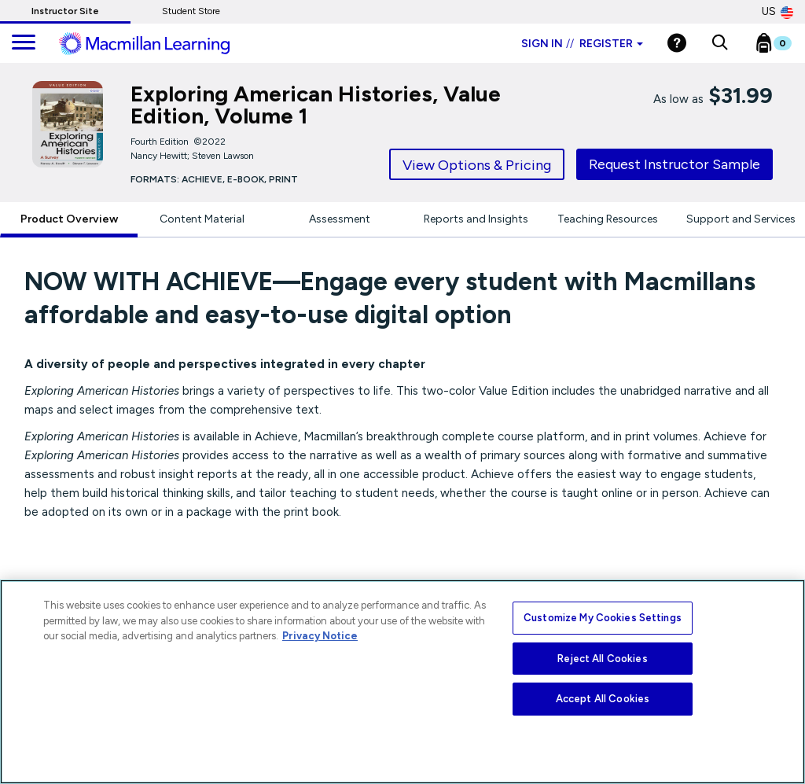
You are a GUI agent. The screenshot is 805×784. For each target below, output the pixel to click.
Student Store (191, 11)
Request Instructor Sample (674, 164)
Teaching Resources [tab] (607, 219)
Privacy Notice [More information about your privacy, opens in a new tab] (320, 636)
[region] (402, 682)
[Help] (676, 42)
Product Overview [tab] (69, 219)
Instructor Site (65, 11)
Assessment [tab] (339, 219)
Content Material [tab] (202, 219)
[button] (719, 43)
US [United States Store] (777, 12)
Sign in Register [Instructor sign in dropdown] (582, 43)
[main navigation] (23, 43)
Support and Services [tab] (741, 219)
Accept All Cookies (602, 699)
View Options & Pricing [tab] (476, 165)
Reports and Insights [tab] (476, 219)
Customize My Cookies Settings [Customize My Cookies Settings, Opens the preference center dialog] (603, 618)
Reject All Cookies (602, 658)
